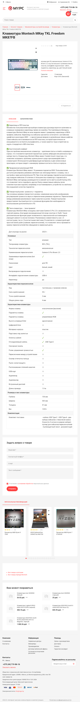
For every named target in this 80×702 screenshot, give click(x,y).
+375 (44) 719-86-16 (68, 7)
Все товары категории (15, 570)
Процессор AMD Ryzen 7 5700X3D (64, 533)
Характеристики (26, 119)
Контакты (5, 642)
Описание (12, 119)
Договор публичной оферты (37, 647)
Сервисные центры (34, 639)
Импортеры (32, 642)
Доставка (57, 642)
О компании (6, 639)
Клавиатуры (56, 27)
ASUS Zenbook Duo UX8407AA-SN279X (36, 533)
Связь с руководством (62, 639)
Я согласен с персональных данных (29, 483)
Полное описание (47, 70)
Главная (5, 27)
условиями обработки (25, 483)
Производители (33, 644)
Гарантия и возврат (61, 647)
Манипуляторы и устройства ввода (37, 27)
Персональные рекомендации (16, 502)
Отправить (12, 489)
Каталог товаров (16, 27)
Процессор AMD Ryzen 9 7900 (13, 533)
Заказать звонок (66, 10)
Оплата (56, 644)
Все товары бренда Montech (17, 573)
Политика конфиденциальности (60, 698)
